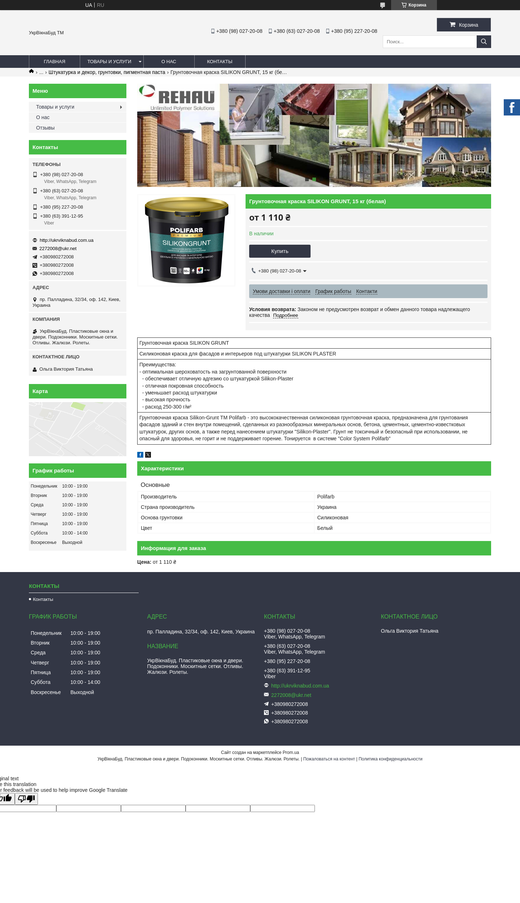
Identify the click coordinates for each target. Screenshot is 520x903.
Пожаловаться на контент (329, 759)
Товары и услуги (109, 61)
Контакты (219, 61)
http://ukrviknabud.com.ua (67, 240)
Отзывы (45, 128)
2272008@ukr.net (58, 248)
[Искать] (484, 41)
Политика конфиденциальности (390, 759)
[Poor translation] (26, 799)
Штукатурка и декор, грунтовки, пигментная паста (107, 72)
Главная (54, 61)
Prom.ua (291, 752)
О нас (168, 61)
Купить (279, 251)
